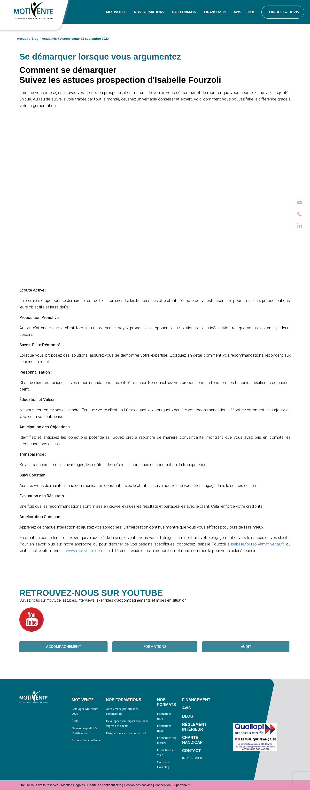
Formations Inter (164, 728)
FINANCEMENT (196, 700)
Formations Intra (164, 716)
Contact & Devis (282, 12)
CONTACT (191, 751)
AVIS (186, 708)
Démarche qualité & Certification (84, 731)
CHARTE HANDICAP (192, 740)
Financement (216, 12)
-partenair (181, 785)
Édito (75, 721)
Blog (251, 12)
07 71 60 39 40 (192, 758)
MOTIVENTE (82, 700)
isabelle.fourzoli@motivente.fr (257, 544)
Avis (237, 12)
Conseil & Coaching (163, 764)
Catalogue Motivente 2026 (85, 711)
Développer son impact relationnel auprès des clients (127, 723)
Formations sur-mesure (167, 740)
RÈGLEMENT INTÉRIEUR (194, 727)
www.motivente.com (84, 550)
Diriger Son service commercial (126, 733)
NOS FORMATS (166, 702)
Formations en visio (166, 752)
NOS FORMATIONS (123, 700)
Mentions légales (73, 785)
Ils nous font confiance (86, 740)
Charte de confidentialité (104, 785)
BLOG (187, 716)
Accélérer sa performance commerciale (122, 711)
